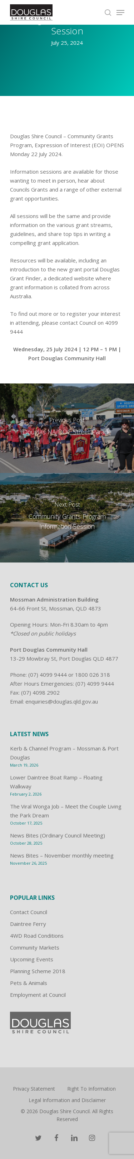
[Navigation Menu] (120, 12)
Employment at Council (38, 994)
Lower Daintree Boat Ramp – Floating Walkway (56, 782)
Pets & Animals (28, 982)
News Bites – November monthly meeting (62, 855)
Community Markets (34, 947)
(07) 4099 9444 (47, 674)
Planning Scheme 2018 (37, 971)
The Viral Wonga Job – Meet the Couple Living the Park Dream (65, 811)
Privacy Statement (34, 1088)
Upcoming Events (31, 959)
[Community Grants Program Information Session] (67, 517)
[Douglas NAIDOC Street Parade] (67, 428)
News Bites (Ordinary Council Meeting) (57, 835)
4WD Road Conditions (37, 935)
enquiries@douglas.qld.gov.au (61, 701)
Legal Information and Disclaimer (67, 1100)
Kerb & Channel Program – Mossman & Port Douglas (64, 753)
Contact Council (28, 912)
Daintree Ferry (28, 923)
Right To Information (91, 1088)
